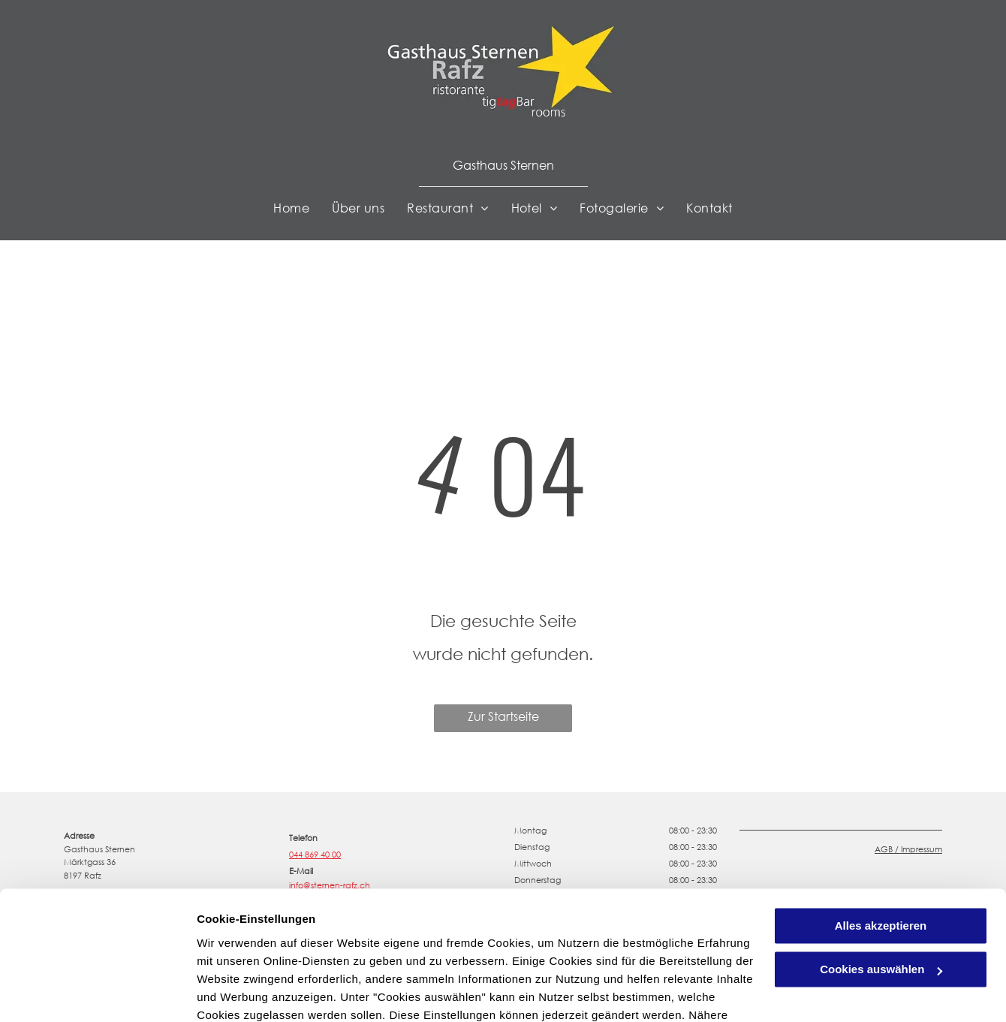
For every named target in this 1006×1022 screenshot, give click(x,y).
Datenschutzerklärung (565, 951)
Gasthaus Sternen (503, 165)
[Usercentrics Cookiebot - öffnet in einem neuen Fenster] (97, 992)
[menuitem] (291, 208)
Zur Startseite (503, 716)
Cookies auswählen (250, 992)
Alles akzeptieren (881, 843)
